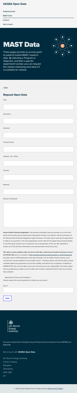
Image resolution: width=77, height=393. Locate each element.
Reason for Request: (10, 199)
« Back (5, 88)
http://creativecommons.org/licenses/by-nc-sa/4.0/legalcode (50, 255)
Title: (5, 100)
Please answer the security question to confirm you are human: (25, 280)
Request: (6, 185)
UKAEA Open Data (14, 4)
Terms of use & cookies (55, 388)
